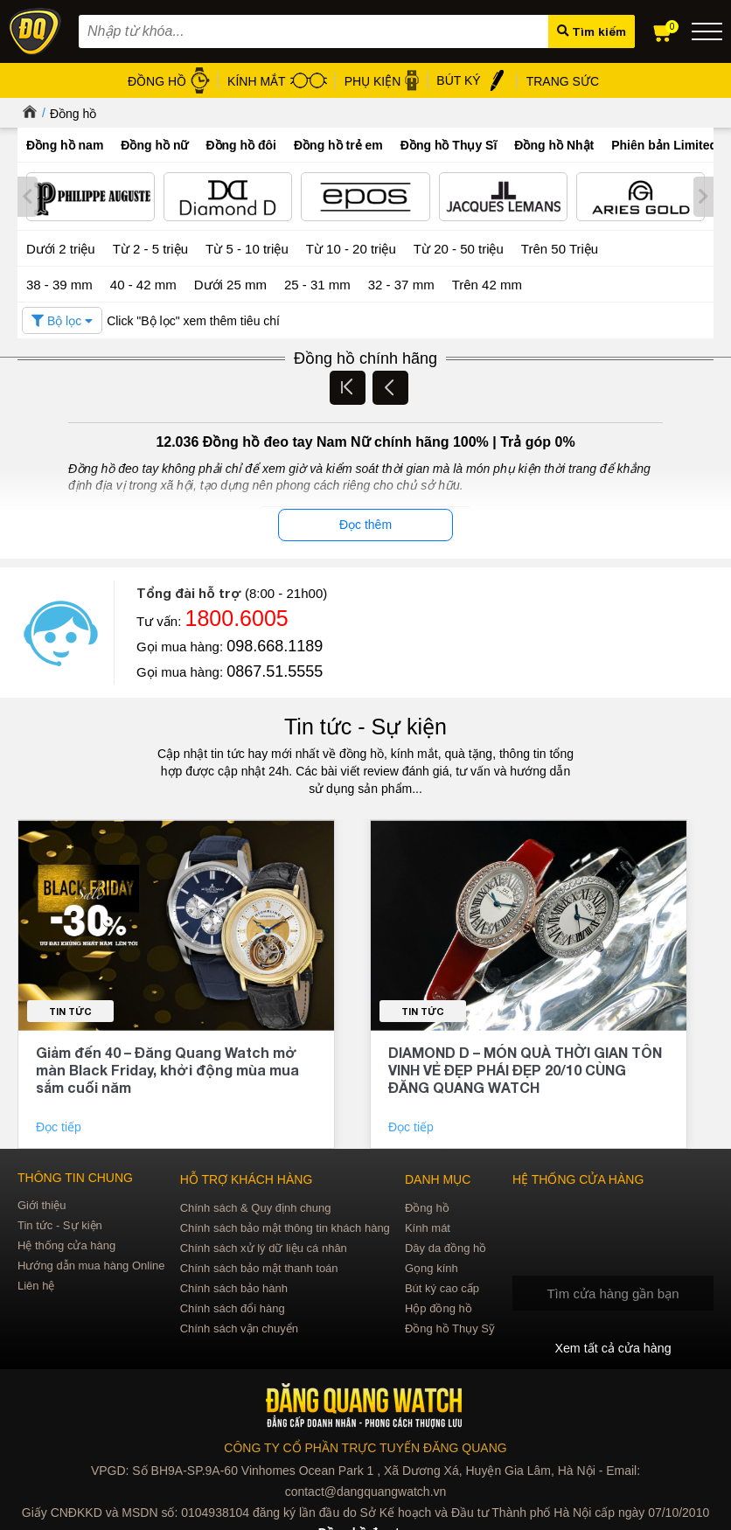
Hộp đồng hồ (438, 1306)
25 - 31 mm (317, 282)
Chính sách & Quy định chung (255, 1206)
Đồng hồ (73, 114)
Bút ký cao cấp (442, 1286)
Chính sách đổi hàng (232, 1306)
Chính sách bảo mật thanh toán (259, 1266)
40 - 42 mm (143, 282)
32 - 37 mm (401, 282)
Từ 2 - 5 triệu (150, 247)
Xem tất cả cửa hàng (613, 1347)
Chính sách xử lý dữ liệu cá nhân (263, 1246)
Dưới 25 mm (230, 283)
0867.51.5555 (274, 670)
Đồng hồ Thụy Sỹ (450, 1326)
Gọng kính (431, 1266)
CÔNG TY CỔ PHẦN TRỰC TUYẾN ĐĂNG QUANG (365, 1447)
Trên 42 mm (487, 282)
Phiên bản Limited (664, 145)
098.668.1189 (274, 645)
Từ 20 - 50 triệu (459, 247)
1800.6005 (237, 617)
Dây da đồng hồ (445, 1246)
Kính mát (427, 1226)
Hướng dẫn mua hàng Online (91, 1263)
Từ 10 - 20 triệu (351, 247)
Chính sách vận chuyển (239, 1326)
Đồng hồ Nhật (554, 145)
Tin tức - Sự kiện (365, 725)
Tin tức (70, 1009)
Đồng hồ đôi (240, 145)
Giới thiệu (41, 1203)
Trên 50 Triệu (559, 247)
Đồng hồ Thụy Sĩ (449, 145)
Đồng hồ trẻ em (338, 145)
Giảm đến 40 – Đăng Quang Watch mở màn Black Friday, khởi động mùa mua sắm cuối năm (167, 1068)
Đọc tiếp (60, 1125)
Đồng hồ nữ (154, 145)
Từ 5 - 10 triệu (247, 247)
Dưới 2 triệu (60, 247)
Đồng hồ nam (64, 145)
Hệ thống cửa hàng (66, 1243)
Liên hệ (35, 1283)
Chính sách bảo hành (234, 1286)
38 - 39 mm (59, 282)
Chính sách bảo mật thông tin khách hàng (285, 1226)
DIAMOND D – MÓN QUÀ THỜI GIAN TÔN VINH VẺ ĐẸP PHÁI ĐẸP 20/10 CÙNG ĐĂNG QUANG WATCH (525, 1068)
